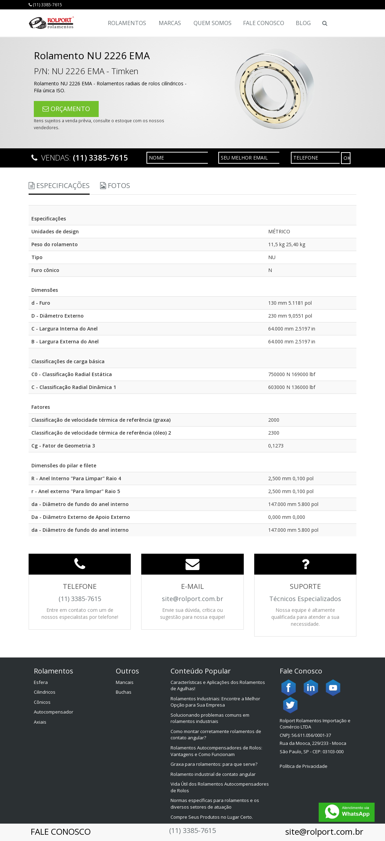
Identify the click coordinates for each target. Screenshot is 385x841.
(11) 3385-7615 (45, 5)
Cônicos (42, 702)
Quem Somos (213, 23)
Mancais (125, 682)
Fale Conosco (263, 23)
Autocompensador (53, 712)
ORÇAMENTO (66, 108)
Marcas (170, 23)
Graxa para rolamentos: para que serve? (214, 764)
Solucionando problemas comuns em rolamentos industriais (210, 718)
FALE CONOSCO (61, 831)
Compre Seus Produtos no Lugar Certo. (212, 817)
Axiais (40, 722)
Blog (303, 23)
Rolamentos (127, 23)
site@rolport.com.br (324, 831)
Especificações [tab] (59, 185)
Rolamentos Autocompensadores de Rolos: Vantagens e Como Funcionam (216, 751)
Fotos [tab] (115, 185)
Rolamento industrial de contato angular (213, 774)
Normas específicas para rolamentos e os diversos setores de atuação (215, 803)
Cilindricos (44, 692)
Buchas (123, 692)
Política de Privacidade (303, 766)
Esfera (41, 682)
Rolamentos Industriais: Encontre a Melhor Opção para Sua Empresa (215, 701)
